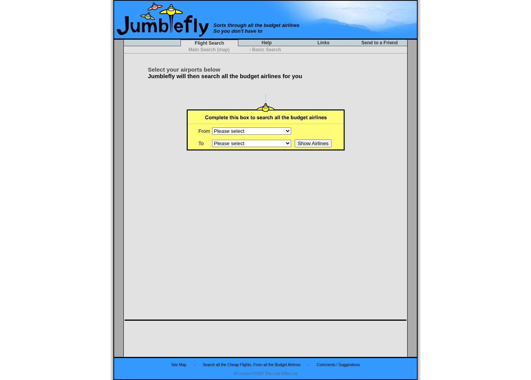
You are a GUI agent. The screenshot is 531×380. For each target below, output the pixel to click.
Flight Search (210, 43)
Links (323, 42)
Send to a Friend (379, 42)
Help (266, 42)
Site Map (178, 365)
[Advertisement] (265, 338)
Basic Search (265, 49)
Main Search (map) (209, 49)
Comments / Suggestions (338, 365)
